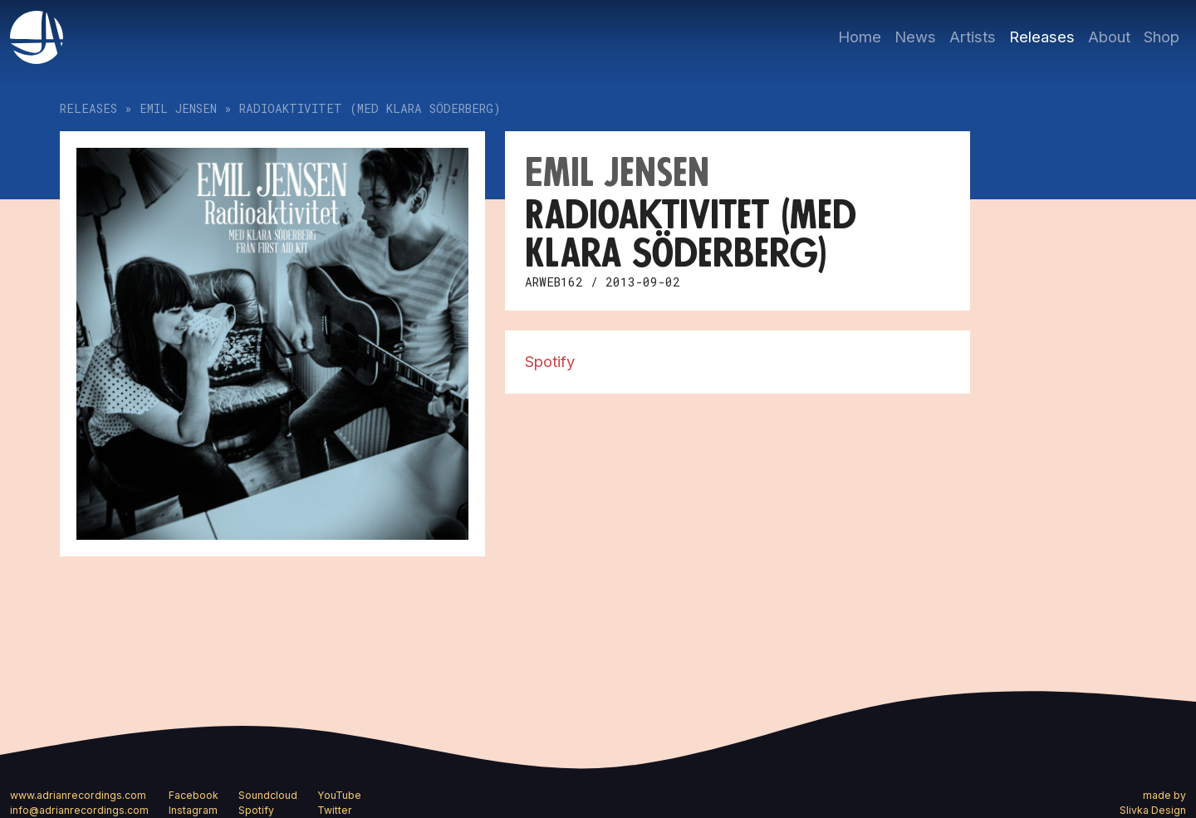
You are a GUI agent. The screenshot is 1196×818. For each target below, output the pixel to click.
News (915, 36)
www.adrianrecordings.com (78, 795)
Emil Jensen (178, 108)
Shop (1161, 36)
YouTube (339, 795)
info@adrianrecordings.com (79, 810)
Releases (1042, 36)
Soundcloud (267, 795)
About (1109, 36)
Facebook (193, 795)
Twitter (334, 810)
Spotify (550, 361)
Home (859, 36)
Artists (972, 36)
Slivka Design (1153, 810)
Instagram (193, 810)
